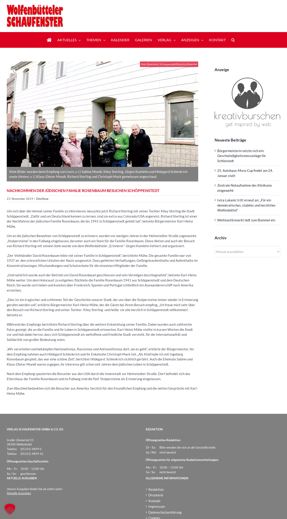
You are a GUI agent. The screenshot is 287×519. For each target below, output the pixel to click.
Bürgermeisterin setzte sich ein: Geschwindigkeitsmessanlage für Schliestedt (241, 156)
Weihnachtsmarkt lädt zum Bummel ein (246, 220)
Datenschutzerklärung (165, 512)
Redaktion (156, 489)
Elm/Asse (42, 199)
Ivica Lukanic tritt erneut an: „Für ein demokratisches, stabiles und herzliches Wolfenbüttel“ (246, 205)
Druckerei (155, 495)
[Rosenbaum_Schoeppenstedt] (102, 114)
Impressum (156, 506)
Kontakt (154, 501)
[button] (233, 40)
